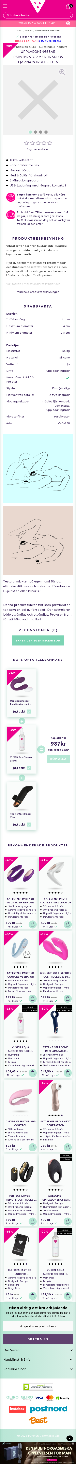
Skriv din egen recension (38, 640)
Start (19, 30)
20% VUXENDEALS (50, 41)
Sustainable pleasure (47, 30)
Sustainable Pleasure (53, 47)
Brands (28, 30)
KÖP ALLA (58, 759)
